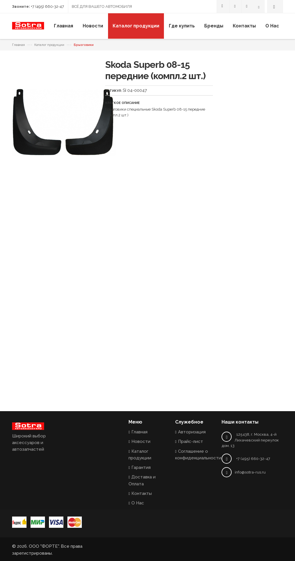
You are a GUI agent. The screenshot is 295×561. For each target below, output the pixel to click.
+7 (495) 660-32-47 (47, 6)
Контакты (141, 493)
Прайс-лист (190, 441)
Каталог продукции (49, 45)
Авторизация (192, 432)
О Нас (137, 503)
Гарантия (141, 467)
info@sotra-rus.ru (250, 472)
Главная (18, 45)
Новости (140, 441)
